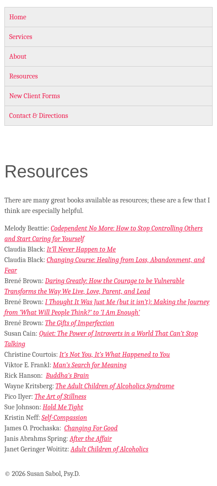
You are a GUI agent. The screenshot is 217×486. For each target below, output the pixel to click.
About (17, 56)
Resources (23, 76)
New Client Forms (34, 96)
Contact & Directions (38, 116)
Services (20, 37)
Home (17, 17)
